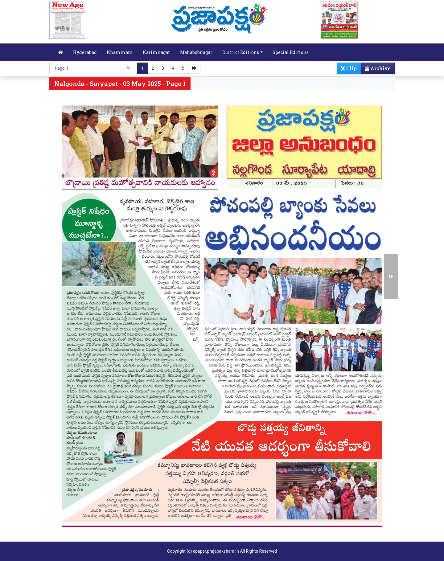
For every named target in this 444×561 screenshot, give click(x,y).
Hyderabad (85, 52)
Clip (349, 68)
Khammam (120, 52)
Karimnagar (156, 52)
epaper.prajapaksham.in (216, 551)
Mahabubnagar (196, 52)
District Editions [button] (240, 52)
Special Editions (291, 52)
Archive (376, 69)
